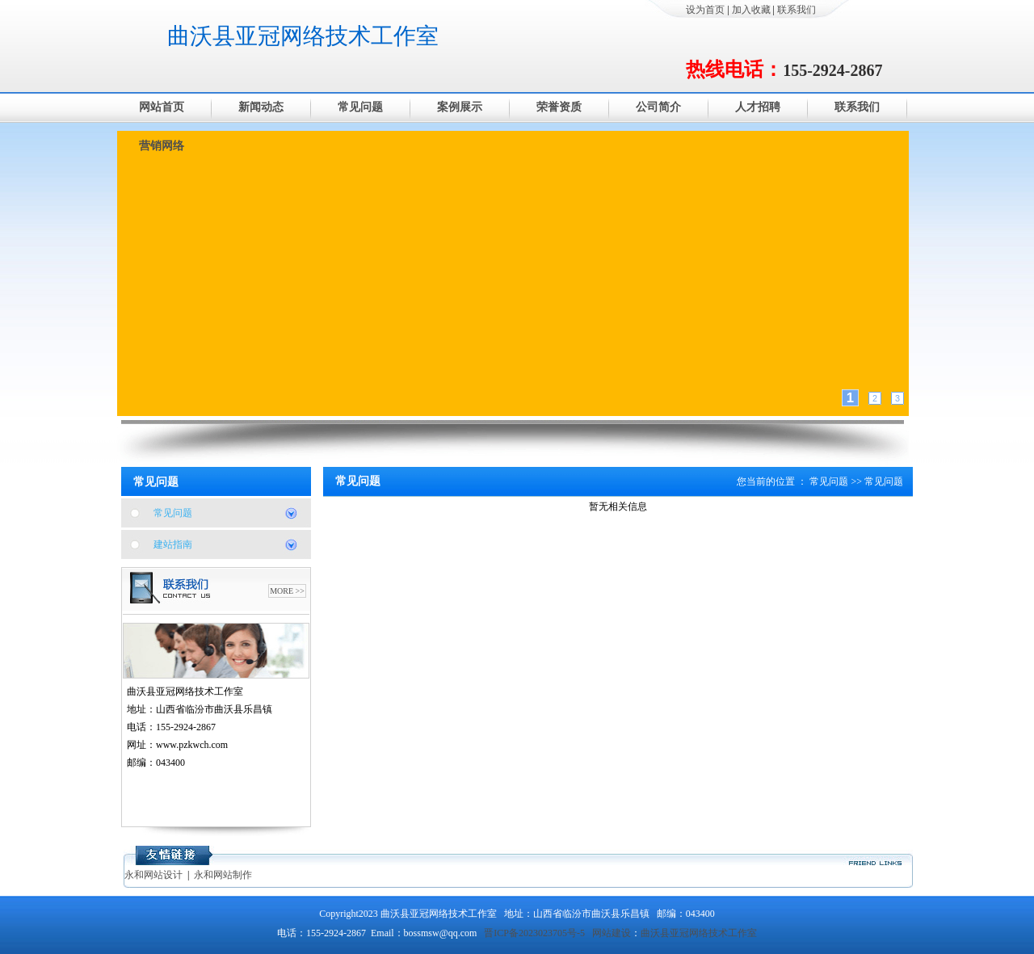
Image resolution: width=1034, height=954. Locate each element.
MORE (281, 590)
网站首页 (161, 107)
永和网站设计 (153, 874)
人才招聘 (757, 107)
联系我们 (796, 9)
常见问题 (360, 107)
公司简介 (658, 107)
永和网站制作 (223, 874)
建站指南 (172, 544)
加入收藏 (751, 9)
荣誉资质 (559, 107)
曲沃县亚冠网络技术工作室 (303, 35)
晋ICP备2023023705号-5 (534, 933)
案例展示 (459, 107)
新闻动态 (261, 107)
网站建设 (611, 933)
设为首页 (705, 9)
